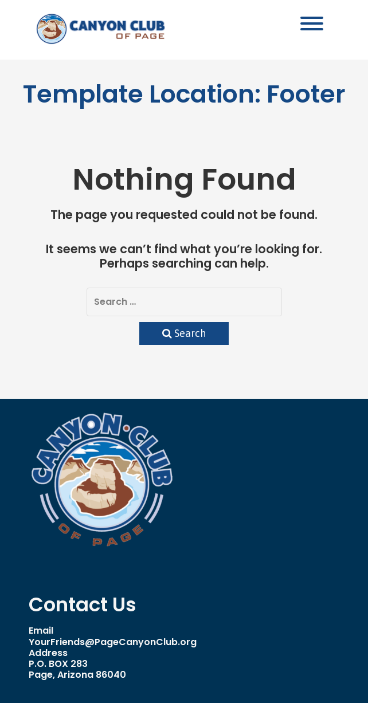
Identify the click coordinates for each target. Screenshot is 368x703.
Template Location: (184, 94)
